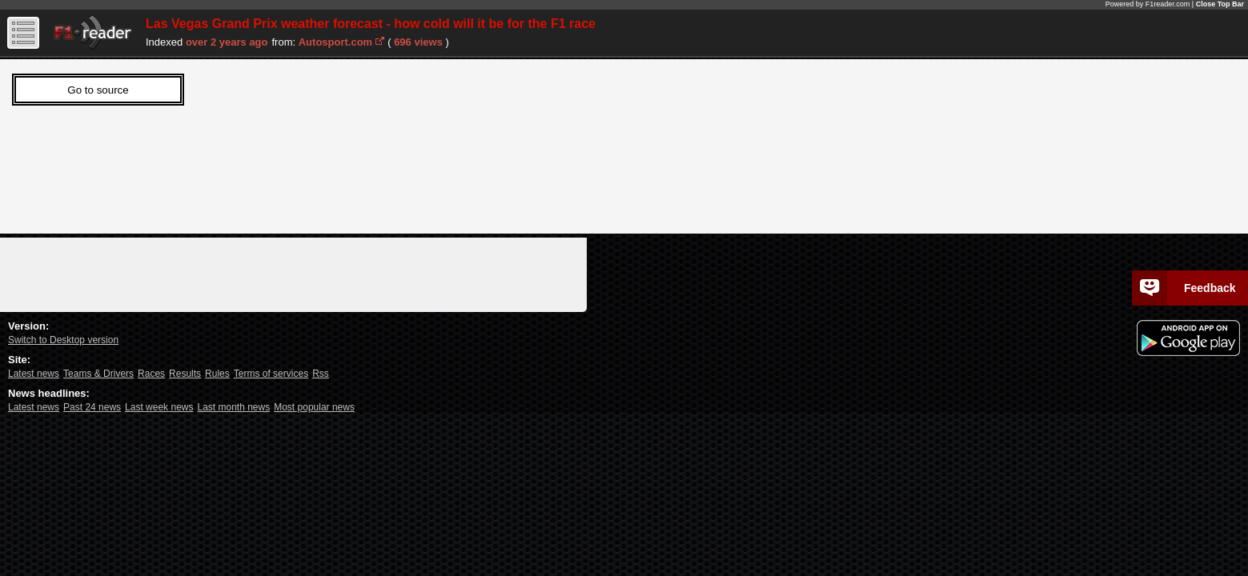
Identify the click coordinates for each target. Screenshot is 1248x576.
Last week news (159, 407)
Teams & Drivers (98, 373)
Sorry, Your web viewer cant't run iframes (237, 142)
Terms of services (271, 373)
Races (151, 373)
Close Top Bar (1220, 4)
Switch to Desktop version (63, 340)
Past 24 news (92, 407)
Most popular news (314, 407)
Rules (217, 373)
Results (185, 373)
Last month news (233, 407)
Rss (320, 373)
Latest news (33, 373)
